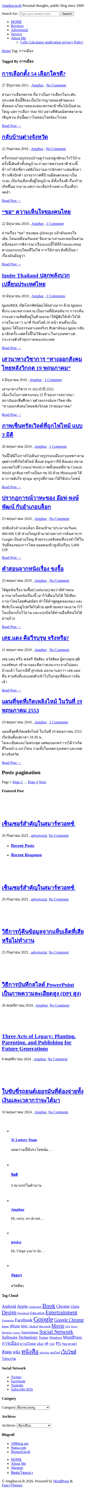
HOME (16, 22)
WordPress (61, 1481)
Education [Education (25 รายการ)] (37, 1313)
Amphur (37, 85)
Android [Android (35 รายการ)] (9, 1306)
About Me (18, 38)
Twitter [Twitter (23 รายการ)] (43, 1337)
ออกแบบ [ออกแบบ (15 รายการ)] (44, 1352)
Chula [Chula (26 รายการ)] (74, 1306)
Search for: (10, 13)
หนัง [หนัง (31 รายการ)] (16, 1352)
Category (8, 1407)
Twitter (16, 1377)
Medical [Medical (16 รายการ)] (33, 1326)
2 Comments (55, 296)
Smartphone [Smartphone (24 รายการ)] (29, 1332)
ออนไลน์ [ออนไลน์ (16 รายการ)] (55, 1352)
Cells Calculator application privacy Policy (51, 42)
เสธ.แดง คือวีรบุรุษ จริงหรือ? (35, 638)
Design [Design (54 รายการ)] (9, 1312)
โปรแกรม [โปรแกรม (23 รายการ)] (9, 1359)
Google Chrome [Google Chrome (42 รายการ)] (69, 1319)
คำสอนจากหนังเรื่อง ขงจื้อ (33, 569)
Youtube (17, 1385)
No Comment (56, 85)
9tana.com (18, 1448)
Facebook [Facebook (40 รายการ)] (24, 1319)
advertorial (39, 835)
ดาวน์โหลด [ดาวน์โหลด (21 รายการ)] (28, 1344)
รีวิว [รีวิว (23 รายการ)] (58, 1344)
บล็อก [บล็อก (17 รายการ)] (40, 1344)
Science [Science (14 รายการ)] (16, 1332)
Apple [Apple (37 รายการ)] (22, 1306)
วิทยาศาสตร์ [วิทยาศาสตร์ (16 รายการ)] (69, 1344)
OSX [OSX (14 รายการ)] (67, 1326)
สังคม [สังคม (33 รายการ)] (7, 1352)
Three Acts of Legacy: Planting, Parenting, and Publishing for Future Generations (39, 1042)
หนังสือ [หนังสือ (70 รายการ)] (30, 1352)
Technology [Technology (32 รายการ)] (28, 1337)
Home (6, 51)
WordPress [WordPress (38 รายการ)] (72, 1337)
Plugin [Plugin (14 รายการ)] (74, 1326)
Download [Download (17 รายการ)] (23, 1313)
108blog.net (19, 1443)
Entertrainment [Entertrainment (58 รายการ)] (61, 1312)
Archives (8, 1425)
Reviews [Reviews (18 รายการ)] (7, 1332)
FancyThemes (12, 1485)
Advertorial (19, 30)
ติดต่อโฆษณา (22, 1473)
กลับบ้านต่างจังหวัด (25, 137)
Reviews (17, 26)
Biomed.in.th (20, 1452)
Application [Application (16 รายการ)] (35, 1306)
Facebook (18, 1381)
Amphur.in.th (11, 6)
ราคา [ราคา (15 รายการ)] (52, 1344)
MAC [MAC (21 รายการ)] (24, 1326)
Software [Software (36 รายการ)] (9, 1337)
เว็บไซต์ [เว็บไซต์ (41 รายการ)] (68, 1351)
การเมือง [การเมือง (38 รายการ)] (10, 1343)
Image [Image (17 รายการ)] (5, 1326)
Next (42, 782)
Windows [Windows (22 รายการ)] (55, 1337)
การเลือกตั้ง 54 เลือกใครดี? (34, 74)
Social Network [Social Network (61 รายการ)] (56, 1332)
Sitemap (17, 1468)
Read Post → (11, 126)
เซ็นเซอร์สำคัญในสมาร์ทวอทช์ (38, 824)
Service (16, 34)
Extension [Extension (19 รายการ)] (8, 1320)
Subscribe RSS (22, 1389)
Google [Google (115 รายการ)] (43, 1319)
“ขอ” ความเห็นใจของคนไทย (36, 212)
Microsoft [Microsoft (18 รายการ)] (44, 1326)
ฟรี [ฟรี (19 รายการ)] (46, 1344)
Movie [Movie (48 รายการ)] (57, 1325)
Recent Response (26, 854)
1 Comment (55, 224)
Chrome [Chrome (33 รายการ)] (62, 1306)
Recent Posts (22, 845)
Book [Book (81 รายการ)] (48, 1306)
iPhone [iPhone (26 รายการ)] (15, 1326)
